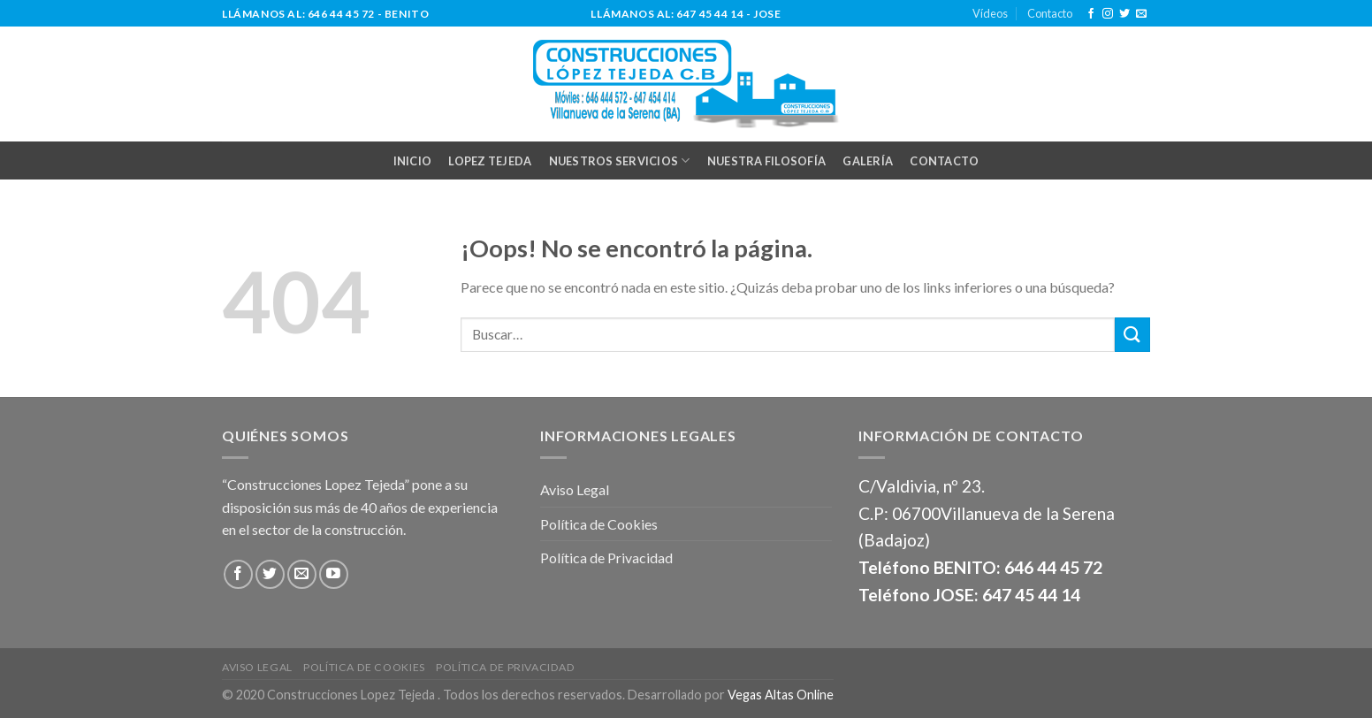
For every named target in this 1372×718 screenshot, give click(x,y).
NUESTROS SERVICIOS (619, 160)
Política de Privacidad (606, 557)
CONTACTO (944, 161)
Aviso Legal (574, 489)
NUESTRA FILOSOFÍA (766, 161)
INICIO (412, 161)
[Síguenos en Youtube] (333, 574)
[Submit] (1132, 334)
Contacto (1049, 13)
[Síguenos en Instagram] (1107, 14)
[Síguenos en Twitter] (1124, 14)
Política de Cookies (599, 524)
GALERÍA (867, 161)
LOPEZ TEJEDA (489, 161)
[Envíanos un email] (1141, 14)
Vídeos (990, 13)
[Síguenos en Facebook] (1091, 14)
